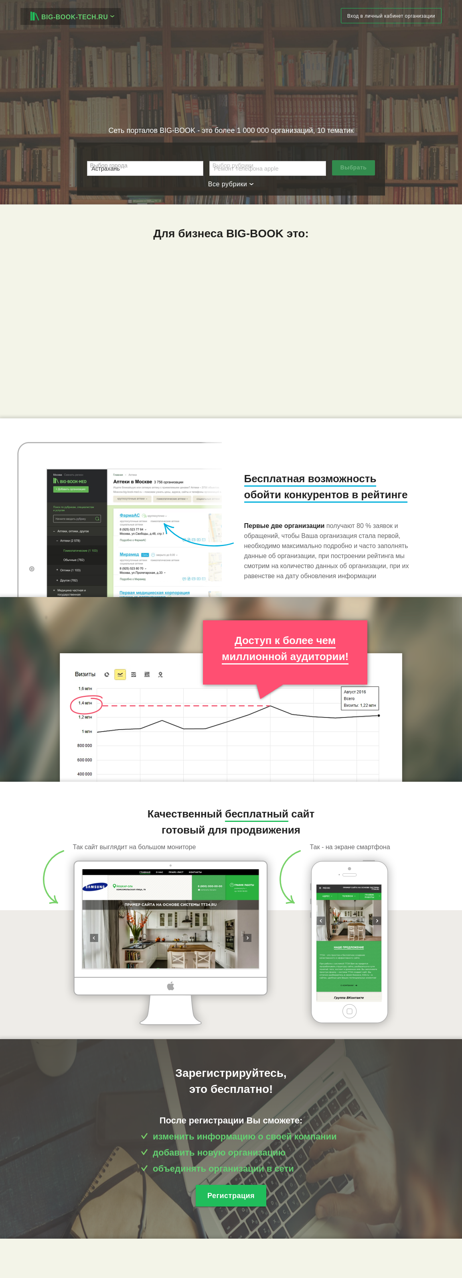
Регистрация (231, 1196)
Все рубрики (231, 184)
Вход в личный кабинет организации (391, 16)
